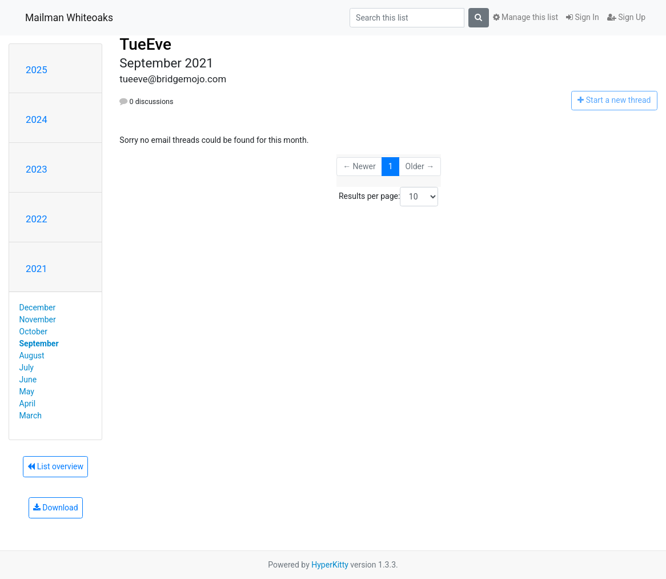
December (37, 307)
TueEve (145, 44)
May (26, 391)
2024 (36, 119)
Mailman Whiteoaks (69, 17)
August (32, 355)
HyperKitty (329, 564)
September (39, 343)
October (33, 331)
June (28, 379)
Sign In (582, 17)
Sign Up (626, 17)
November (37, 319)
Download (55, 507)
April (27, 403)
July (26, 367)
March (30, 415)
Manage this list (525, 17)
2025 (36, 69)
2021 (36, 268)
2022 (36, 219)
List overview (55, 466)
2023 (36, 169)
